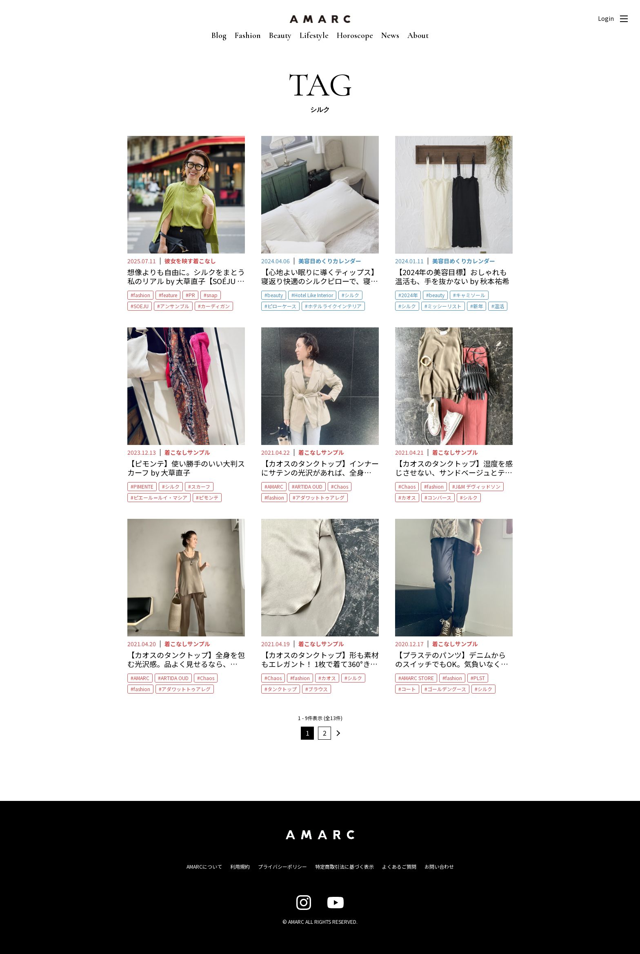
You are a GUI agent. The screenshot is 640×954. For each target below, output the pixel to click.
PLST (479, 677)
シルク (351, 294)
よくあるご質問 (399, 866)
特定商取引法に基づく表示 (344, 866)
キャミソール (470, 294)
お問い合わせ (439, 866)
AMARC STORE (417, 677)
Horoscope (355, 35)
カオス (408, 497)
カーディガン (215, 305)
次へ (337, 733)
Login (606, 18)
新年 (478, 305)
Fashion (248, 35)
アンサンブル (174, 305)
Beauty (280, 35)
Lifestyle (314, 35)
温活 (499, 305)
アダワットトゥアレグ (320, 497)
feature (169, 294)
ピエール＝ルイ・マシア (160, 497)
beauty (275, 294)
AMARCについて (204, 866)
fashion (141, 294)
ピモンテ (208, 497)
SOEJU (141, 305)
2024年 (409, 294)
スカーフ (200, 486)
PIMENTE (143, 486)
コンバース (439, 497)
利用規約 (240, 866)
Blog (219, 35)
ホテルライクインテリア (335, 305)
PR (192, 294)
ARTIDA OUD (308, 486)
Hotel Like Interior (313, 294)
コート (408, 688)
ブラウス (318, 688)
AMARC (275, 486)
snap (212, 294)
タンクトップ (282, 688)
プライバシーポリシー (282, 866)
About (418, 35)
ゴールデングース (446, 688)
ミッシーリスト (444, 305)
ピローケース (281, 305)
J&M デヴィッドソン (477, 486)
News (390, 35)
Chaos (341, 486)
